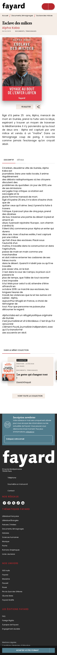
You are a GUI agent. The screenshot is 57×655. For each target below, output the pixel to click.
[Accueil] (13, 6)
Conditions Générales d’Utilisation (16, 645)
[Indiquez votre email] (25, 439)
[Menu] (48, 6)
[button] (25, 31)
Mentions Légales (9, 642)
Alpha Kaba (11, 28)
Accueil (5, 15)
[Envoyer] (49, 439)
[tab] (8, 160)
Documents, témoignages (22, 15)
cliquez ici (30, 432)
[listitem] (4, 503)
